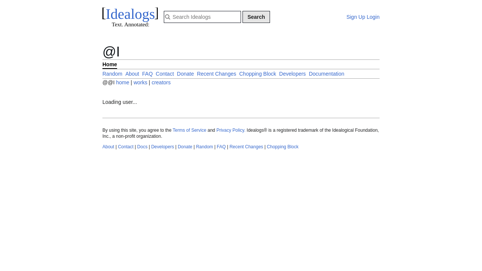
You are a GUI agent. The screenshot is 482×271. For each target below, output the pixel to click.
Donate (185, 74)
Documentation (326, 74)
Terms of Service (189, 130)
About (132, 74)
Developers (292, 74)
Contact (165, 74)
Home (109, 64)
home (122, 82)
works (141, 82)
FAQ (147, 74)
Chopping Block (257, 74)
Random (112, 74)
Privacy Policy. (231, 130)
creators (161, 82)
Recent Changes (216, 74)
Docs (142, 146)
